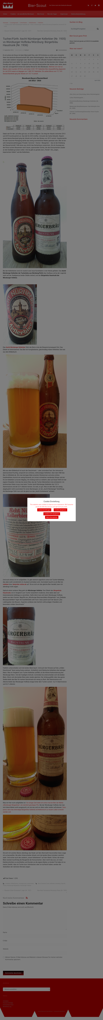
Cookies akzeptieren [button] (60, 510)
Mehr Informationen (51, 517)
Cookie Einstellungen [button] (44, 510)
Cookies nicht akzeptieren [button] (52, 514)
